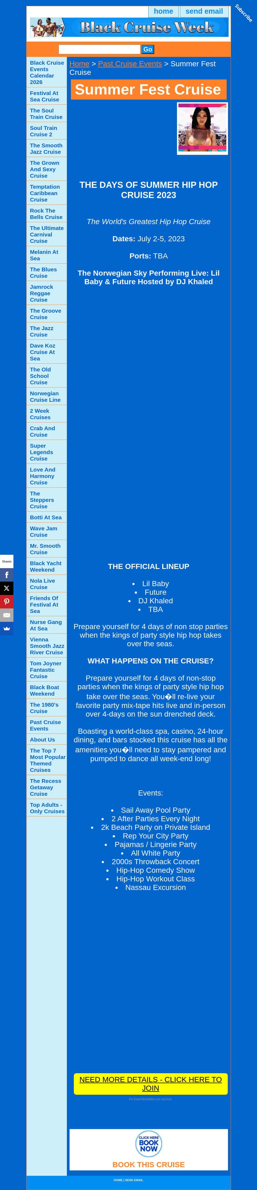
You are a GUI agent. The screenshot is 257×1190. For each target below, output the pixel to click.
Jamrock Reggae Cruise (41, 293)
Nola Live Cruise (42, 584)
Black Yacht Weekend (46, 566)
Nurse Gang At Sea (46, 625)
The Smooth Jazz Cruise (46, 148)
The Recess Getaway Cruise (45, 787)
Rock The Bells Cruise (46, 213)
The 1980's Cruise (44, 708)
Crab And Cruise (42, 431)
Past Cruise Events (130, 64)
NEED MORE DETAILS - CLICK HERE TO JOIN (150, 1083)
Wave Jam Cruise (43, 531)
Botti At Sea (46, 517)
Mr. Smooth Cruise (45, 549)
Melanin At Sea (44, 255)
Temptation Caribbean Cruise (45, 193)
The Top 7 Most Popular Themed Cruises (48, 760)
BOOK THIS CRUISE (149, 1164)
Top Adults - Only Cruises (47, 808)
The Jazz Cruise (42, 331)
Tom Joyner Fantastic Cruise (45, 669)
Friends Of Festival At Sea (44, 604)
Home (80, 64)
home (163, 11)
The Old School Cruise (40, 375)
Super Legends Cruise (41, 452)
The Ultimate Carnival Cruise (47, 234)
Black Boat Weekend (44, 690)
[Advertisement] (121, 135)
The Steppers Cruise (42, 499)
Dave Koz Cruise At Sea (43, 352)
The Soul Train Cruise (46, 113)
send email (204, 11)
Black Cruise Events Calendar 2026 (47, 72)
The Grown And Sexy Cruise (45, 169)
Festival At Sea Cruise (44, 96)
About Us (42, 739)
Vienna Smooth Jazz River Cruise (47, 645)
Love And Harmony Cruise (43, 476)
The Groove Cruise (45, 314)
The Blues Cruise (43, 272)
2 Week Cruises (40, 414)
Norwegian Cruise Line (45, 396)
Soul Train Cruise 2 (43, 131)
